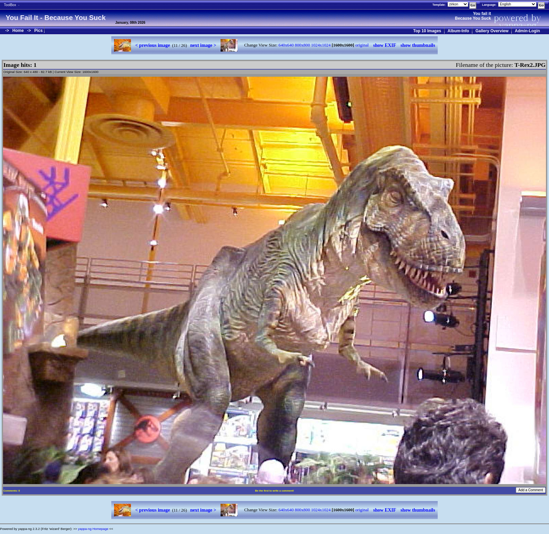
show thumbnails (417, 45)
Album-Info (458, 31)
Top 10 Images (427, 31)
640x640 (286, 45)
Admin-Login (527, 31)
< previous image (152, 45)
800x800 (302, 45)
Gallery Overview (491, 31)
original (362, 45)
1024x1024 (321, 45)
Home (18, 30)
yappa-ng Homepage (93, 529)
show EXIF (384, 45)
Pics (38, 30)
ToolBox (10, 5)
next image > (203, 45)
